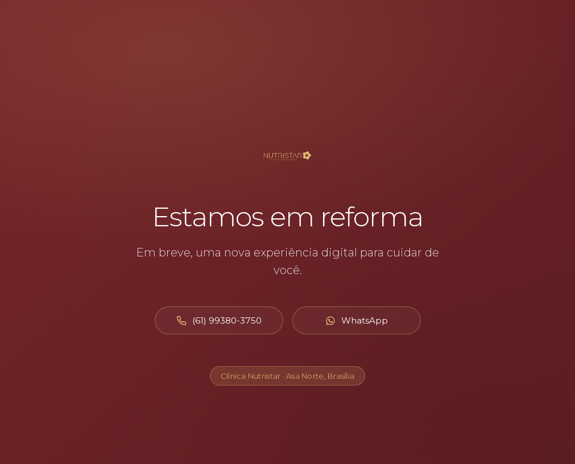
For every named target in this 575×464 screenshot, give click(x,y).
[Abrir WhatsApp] (356, 320)
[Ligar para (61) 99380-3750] (219, 320)
